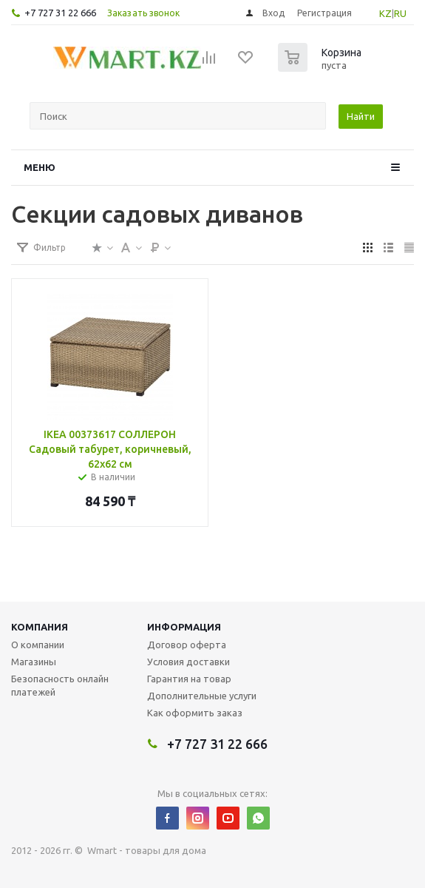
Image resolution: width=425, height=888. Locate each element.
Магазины (33, 661)
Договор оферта (186, 644)
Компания (39, 627)
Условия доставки (188, 661)
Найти (361, 116)
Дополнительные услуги (201, 695)
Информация (184, 627)
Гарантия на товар (189, 678)
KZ (385, 13)
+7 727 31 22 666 (60, 12)
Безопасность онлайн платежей (60, 685)
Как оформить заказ (194, 712)
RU (400, 13)
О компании (37, 644)
